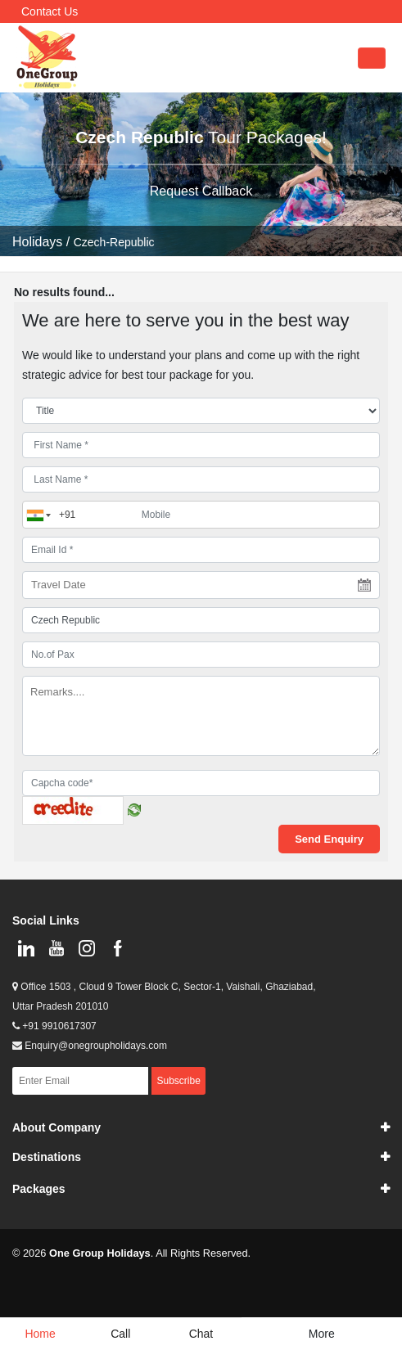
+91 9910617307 (54, 1026)
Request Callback (201, 191)
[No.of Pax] (201, 654)
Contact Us (49, 11)
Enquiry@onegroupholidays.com (89, 1045)
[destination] (201, 620)
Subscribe (178, 1081)
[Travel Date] (201, 585)
